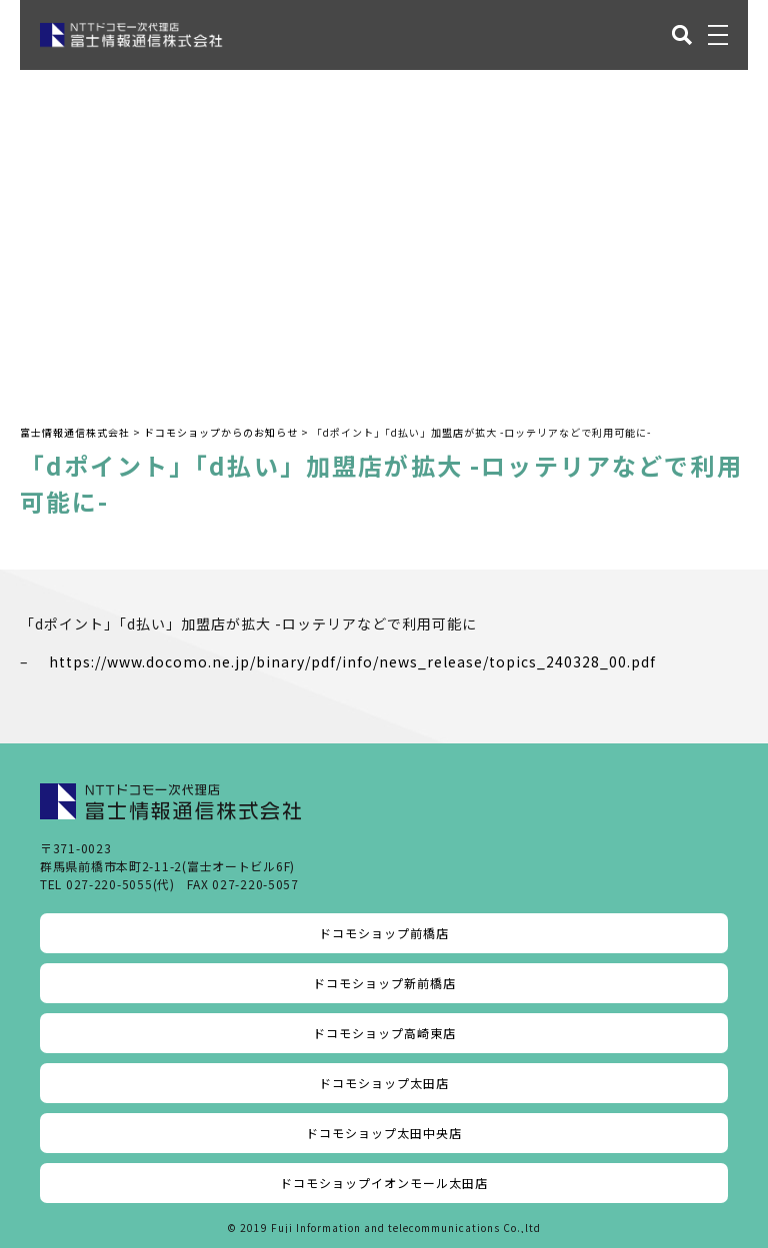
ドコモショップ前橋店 (384, 932)
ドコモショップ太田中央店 (384, 1132)
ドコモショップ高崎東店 (384, 1032)
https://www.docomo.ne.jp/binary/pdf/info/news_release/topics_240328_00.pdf (352, 661)
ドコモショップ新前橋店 (384, 982)
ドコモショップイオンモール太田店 (384, 1182)
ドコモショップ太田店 (384, 1082)
